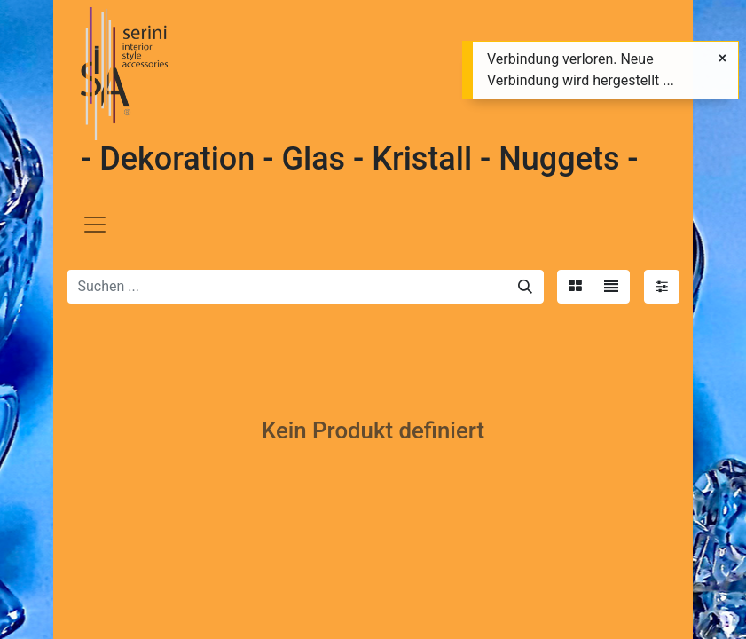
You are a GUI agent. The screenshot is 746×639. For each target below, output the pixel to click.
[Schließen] (722, 58)
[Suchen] (525, 287)
